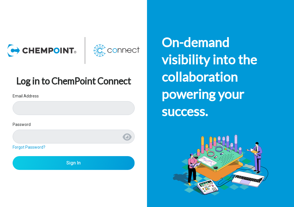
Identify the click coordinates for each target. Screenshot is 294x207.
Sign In (73, 163)
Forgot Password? (29, 147)
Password (22, 124)
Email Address (26, 96)
